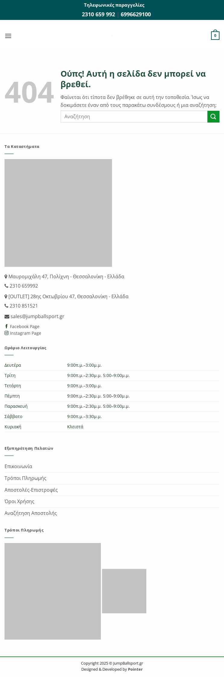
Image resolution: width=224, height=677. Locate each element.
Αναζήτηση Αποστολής (31, 513)
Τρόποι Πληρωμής (25, 478)
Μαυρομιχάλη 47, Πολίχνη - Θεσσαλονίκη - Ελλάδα (65, 276)
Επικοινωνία (18, 466)
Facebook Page (24, 326)
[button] (8, 35)
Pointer (135, 669)
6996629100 (136, 14)
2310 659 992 (99, 14)
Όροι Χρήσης (19, 501)
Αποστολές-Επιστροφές (31, 490)
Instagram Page (25, 333)
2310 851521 (23, 305)
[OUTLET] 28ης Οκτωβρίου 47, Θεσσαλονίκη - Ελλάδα (68, 296)
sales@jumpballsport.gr (36, 316)
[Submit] (213, 117)
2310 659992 (23, 286)
